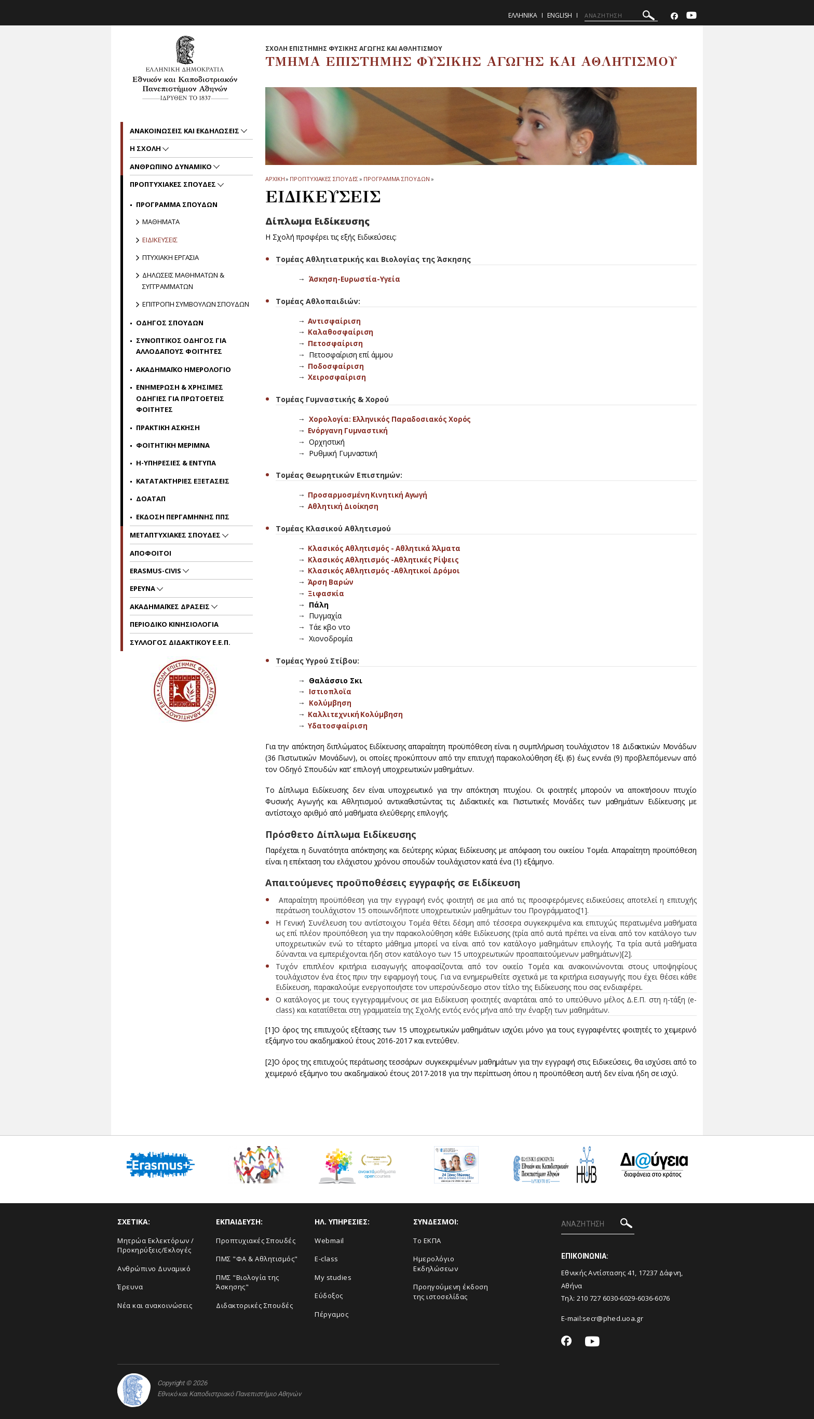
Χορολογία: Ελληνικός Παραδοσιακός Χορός (392, 419)
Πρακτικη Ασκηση (168, 427)
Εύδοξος (329, 1294)
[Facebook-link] (674, 16)
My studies (333, 1276)
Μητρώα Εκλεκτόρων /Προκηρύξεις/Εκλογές (155, 1244)
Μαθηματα (161, 221)
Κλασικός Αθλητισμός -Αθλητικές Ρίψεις (385, 558)
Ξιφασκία (325, 592)
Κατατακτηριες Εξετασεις (182, 481)
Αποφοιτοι (150, 553)
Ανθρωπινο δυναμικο (171, 166)
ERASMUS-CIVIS (156, 570)
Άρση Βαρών (330, 581)
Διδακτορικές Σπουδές (254, 1304)
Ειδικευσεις (160, 239)
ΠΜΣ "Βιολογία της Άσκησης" (247, 1281)
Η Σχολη (146, 148)
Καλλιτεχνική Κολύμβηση (355, 713)
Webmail (329, 1239)
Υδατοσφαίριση (337, 724)
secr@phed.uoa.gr (612, 1317)
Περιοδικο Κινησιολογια (174, 624)
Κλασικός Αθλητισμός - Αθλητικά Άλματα (386, 548)
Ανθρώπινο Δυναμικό (154, 1267)
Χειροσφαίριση (336, 377)
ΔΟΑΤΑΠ (151, 498)
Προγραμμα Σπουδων (396, 179)
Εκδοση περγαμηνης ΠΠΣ (182, 516)
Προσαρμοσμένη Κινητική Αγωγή (369, 494)
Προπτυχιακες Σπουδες (324, 179)
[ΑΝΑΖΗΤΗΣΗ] (621, 15)
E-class (326, 1257)
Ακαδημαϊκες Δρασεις (170, 606)
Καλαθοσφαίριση (340, 332)
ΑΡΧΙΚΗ (274, 179)
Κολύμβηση (330, 702)
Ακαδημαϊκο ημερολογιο (183, 369)
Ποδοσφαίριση (335, 365)
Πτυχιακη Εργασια (170, 257)
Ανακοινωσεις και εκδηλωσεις (185, 130)
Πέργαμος (331, 1313)
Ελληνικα (522, 15)
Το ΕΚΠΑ (427, 1239)
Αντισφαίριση (334, 320)
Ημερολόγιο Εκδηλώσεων (435, 1262)
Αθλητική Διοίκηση (343, 506)
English (559, 15)
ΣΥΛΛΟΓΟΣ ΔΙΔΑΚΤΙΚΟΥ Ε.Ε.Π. (180, 642)
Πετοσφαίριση (335, 343)
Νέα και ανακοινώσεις (154, 1304)
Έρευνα (130, 1285)
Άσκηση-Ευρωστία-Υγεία (355, 279)
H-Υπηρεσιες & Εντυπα (176, 462)
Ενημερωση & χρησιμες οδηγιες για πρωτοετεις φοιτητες (180, 398)
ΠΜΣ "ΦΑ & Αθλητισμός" (257, 1257)
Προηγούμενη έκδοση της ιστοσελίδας (450, 1290)
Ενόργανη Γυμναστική (349, 430)
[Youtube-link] (691, 16)
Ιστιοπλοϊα (330, 691)
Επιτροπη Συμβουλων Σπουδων (195, 304)
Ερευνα (143, 588)
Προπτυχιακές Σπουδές (255, 1239)
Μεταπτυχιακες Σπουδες (176, 535)
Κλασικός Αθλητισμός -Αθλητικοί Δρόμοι (385, 570)
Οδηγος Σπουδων (170, 322)
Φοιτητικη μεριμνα (173, 445)
